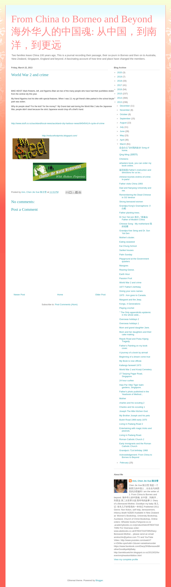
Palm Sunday (125, 254)
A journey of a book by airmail (133, 352)
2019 (120, 76)
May (122, 135)
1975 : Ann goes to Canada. (132, 295)
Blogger (99, 580)
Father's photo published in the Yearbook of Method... (134, 393)
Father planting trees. (129, 212)
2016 (120, 89)
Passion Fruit (125, 278)
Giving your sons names (130, 291)
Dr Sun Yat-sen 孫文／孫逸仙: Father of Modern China (133, 218)
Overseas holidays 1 (129, 323)
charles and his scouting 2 (131, 403)
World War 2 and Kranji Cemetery (135, 369)
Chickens (123, 159)
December (125, 106)
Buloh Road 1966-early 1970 (133, 419)
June (122, 131)
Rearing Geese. (126, 270)
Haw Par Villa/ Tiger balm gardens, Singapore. (131, 386)
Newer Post (19, 294)
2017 (120, 85)
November (125, 110)
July (122, 127)
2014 (120, 98)
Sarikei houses (126, 250)
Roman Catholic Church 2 (131, 439)
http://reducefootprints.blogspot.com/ (59, 135)
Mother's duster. (127, 237)
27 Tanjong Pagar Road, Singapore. (131, 375)
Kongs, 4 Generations (129, 304)
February (124, 462)
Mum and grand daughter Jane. (134, 327)
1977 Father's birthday (130, 287)
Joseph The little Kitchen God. (133, 411)
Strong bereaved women (131, 201)
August (123, 122)
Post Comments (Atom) (66, 304)
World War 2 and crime (130, 282)
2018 (120, 81)
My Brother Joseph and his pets (134, 415)
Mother (122, 398)
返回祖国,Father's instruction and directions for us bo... (135, 171)
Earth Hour (124, 274)
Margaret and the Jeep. (130, 299)
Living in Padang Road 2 (131, 424)
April (122, 140)
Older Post (100, 294)
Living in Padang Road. (130, 435)
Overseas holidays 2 (129, 319)
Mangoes (123, 265)
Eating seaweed (127, 242)
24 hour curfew (126, 380)
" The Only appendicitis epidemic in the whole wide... (135, 313)
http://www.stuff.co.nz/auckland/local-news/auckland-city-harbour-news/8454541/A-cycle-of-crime (57, 123)
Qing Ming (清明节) (128, 154)
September (125, 118)
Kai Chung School (128, 246)
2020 (120, 72)
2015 (120, 93)
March (123, 144)
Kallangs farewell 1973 (130, 365)
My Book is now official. (130, 361)
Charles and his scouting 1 (132, 407)
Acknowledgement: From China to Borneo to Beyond (135, 456)
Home (60, 294)
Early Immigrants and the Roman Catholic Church (135, 444)
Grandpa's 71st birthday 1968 (133, 450)
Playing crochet (126, 308)
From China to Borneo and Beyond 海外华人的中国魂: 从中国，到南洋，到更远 (84, 32)
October (124, 114)
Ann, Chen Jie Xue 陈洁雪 (145, 481)
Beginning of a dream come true (134, 356)
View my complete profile (126, 559)
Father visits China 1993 (131, 183)
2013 (120, 102)
